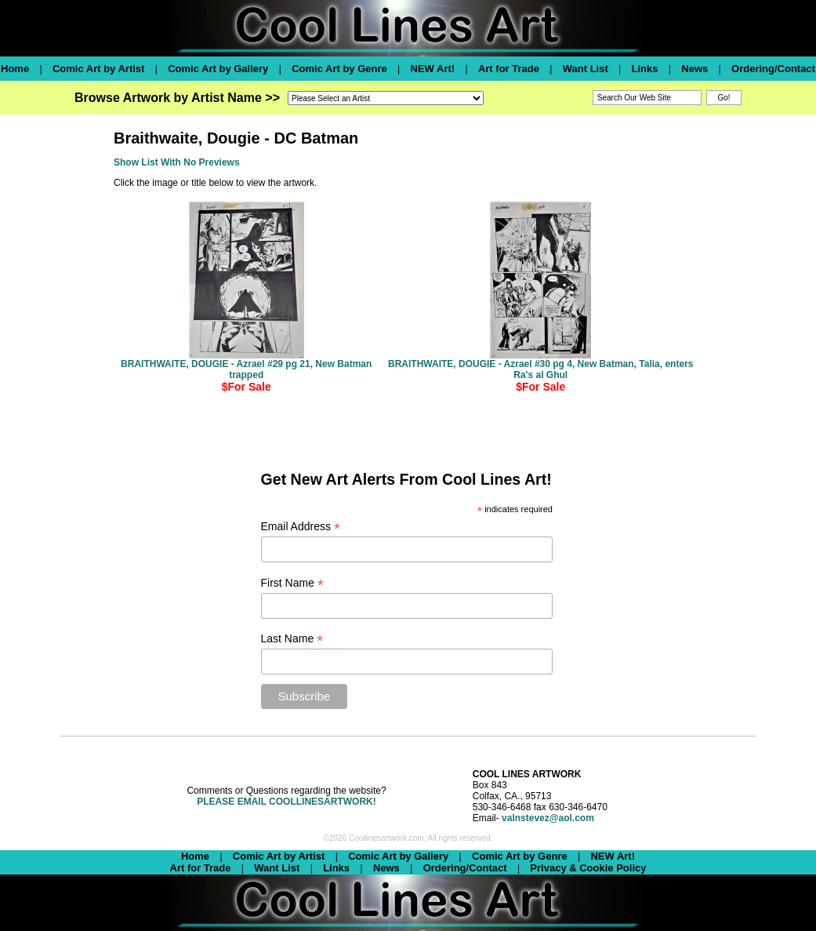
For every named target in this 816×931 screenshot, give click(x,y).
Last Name (292, 638)
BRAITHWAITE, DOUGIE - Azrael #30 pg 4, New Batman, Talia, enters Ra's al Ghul (540, 369)
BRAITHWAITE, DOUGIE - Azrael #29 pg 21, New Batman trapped (246, 369)
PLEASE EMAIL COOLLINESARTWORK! (286, 801)
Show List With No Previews (177, 162)
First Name (293, 583)
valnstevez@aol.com (548, 818)
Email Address (301, 526)
